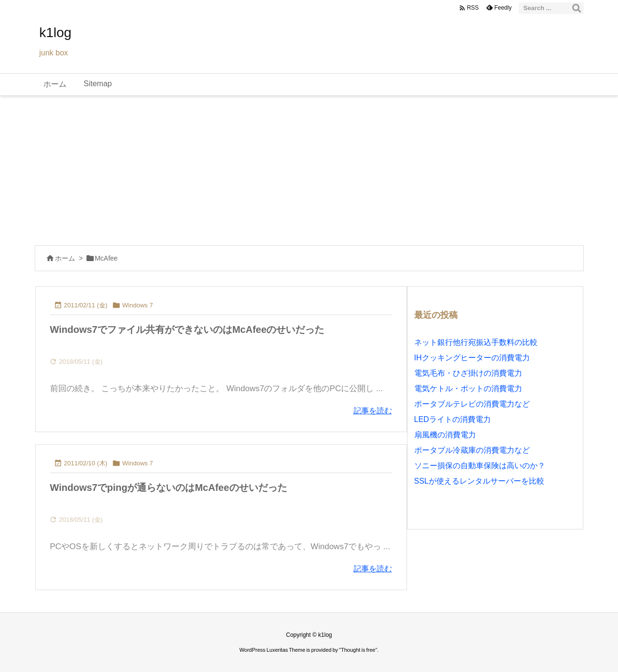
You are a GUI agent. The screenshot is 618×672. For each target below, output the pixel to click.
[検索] (576, 8)
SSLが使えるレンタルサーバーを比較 (479, 481)
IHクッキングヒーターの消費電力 (472, 358)
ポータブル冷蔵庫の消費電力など (472, 450)
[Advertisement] (309, 168)
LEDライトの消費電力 (452, 419)
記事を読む (373, 411)
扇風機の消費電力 (445, 435)
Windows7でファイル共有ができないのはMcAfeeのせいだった (187, 329)
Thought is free (358, 650)
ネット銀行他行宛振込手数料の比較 (476, 342)
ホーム (65, 258)
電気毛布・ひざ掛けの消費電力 (468, 373)
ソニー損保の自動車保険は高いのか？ (479, 465)
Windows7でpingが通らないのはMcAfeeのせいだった (168, 487)
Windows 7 (137, 305)
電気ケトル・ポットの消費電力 (468, 388)
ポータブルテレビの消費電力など (472, 404)
